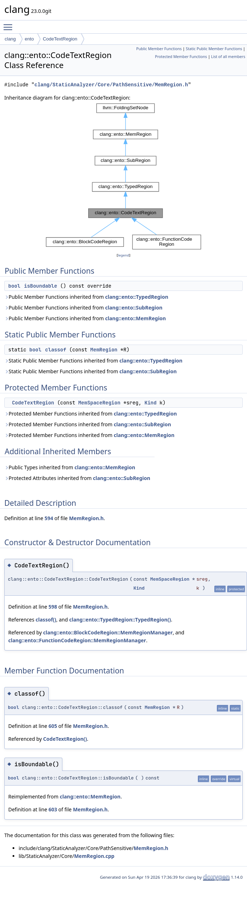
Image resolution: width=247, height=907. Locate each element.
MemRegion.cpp (94, 856)
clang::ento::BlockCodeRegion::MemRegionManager (107, 632)
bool (14, 286)
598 (52, 606)
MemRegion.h (86, 518)
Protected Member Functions (181, 56)
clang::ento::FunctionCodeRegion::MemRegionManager (77, 640)
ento (29, 39)
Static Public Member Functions (214, 48)
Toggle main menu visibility (10, 24)
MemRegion (104, 349)
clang (10, 39)
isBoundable (40, 286)
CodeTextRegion (60, 39)
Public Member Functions (159, 48)
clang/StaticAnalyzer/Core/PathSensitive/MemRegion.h (111, 84)
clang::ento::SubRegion (133, 307)
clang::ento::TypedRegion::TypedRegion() (120, 619)
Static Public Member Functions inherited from (93, 360)
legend (123, 255)
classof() (45, 619)
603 (52, 809)
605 (52, 726)
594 (48, 518)
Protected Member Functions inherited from (90, 413)
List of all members (228, 56)
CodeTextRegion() (65, 738)
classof (55, 349)
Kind (150, 402)
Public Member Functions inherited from (86, 296)
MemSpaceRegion (99, 402)
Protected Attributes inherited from (77, 478)
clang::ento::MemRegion (135, 318)
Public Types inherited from (69, 467)
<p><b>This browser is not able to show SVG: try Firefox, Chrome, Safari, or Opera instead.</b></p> (123, 176)
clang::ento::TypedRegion (136, 296)
